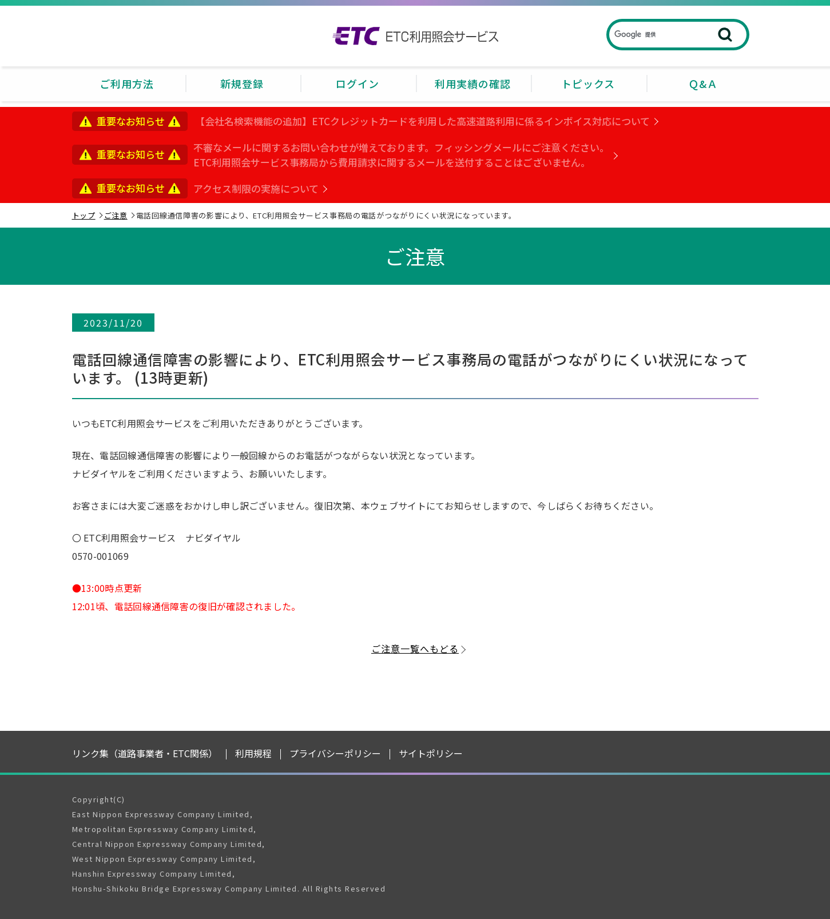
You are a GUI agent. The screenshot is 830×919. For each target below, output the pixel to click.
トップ (84, 215)
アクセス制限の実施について (256, 188)
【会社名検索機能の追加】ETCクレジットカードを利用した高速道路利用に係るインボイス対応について (422, 121)
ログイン (357, 83)
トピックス (588, 83)
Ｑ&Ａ (703, 83)
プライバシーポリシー (335, 753)
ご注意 (116, 215)
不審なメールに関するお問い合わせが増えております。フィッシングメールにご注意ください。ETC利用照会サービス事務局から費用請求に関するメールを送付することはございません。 (401, 154)
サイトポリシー (431, 753)
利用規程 (253, 753)
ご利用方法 (127, 83)
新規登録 (242, 83)
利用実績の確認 (473, 83)
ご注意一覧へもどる (415, 648)
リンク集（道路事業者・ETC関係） (144, 753)
